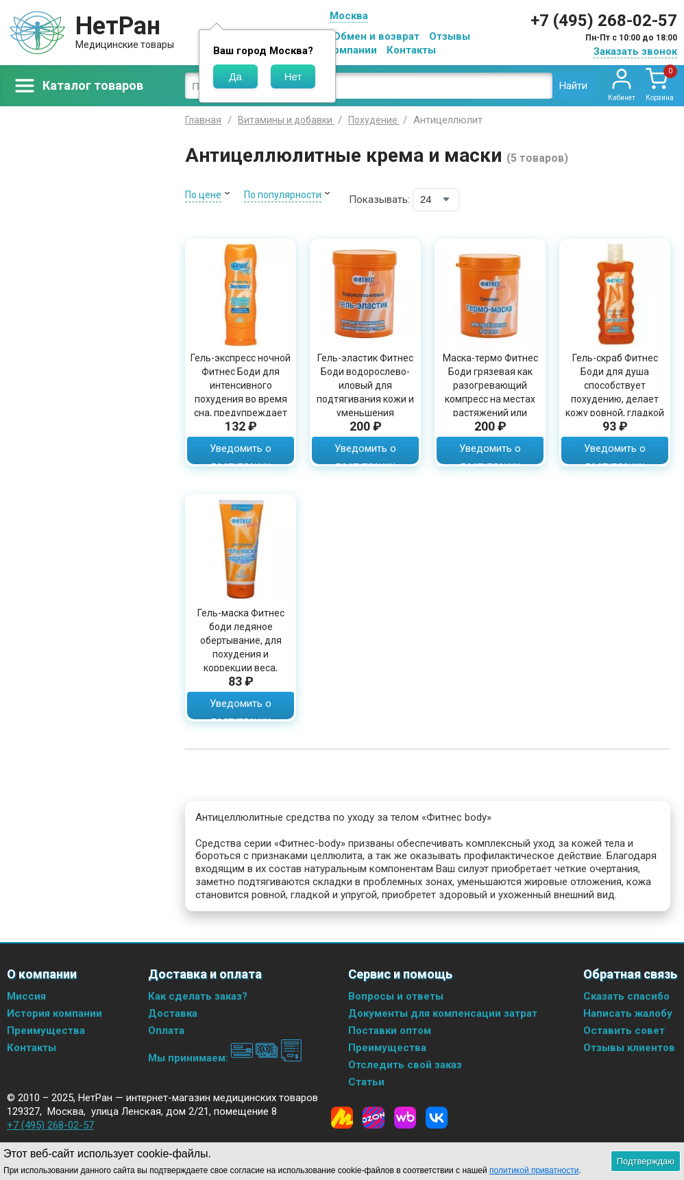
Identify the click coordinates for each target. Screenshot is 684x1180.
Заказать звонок (635, 51)
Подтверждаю (645, 1161)
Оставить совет (624, 1030)
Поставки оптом (389, 1030)
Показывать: (379, 199)
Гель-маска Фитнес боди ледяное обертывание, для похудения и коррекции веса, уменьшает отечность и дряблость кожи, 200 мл (241, 660)
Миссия (26, 996)
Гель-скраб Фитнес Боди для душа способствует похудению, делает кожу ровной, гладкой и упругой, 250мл (614, 392)
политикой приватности (533, 1170)
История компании (54, 1013)
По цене (203, 194)
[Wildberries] (405, 1118)
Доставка (172, 1013)
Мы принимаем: (225, 1058)
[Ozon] (373, 1118)
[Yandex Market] (342, 1118)
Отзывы (449, 36)
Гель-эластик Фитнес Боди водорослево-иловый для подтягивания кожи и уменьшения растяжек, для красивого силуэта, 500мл (365, 405)
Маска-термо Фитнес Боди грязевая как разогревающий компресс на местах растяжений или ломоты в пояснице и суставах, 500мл (490, 399)
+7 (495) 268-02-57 (603, 20)
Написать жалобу (627, 1013)
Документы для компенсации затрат (442, 1013)
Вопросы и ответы (395, 996)
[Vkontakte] (437, 1118)
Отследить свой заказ (405, 1065)
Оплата (166, 1030)
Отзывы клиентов (629, 1047)
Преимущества (46, 1030)
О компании (347, 50)
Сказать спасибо (626, 996)
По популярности (282, 194)
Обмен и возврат (376, 36)
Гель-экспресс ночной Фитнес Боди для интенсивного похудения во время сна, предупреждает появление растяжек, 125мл (241, 399)
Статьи (366, 1082)
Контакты (411, 50)
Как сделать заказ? (197, 996)
